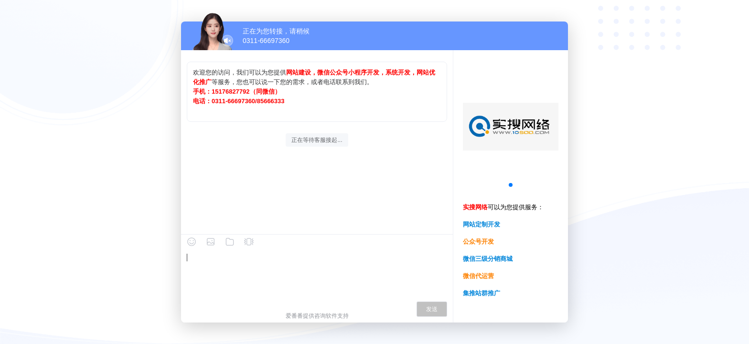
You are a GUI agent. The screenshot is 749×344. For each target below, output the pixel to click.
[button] (511, 185)
